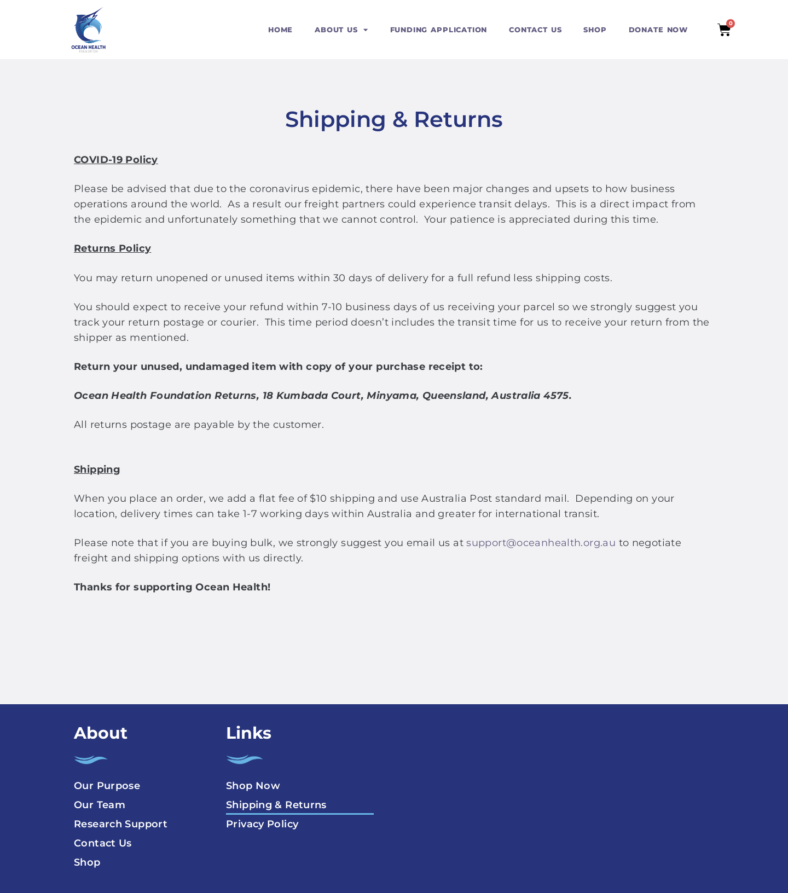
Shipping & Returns (276, 805)
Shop (87, 862)
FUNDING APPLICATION (439, 29)
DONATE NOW (658, 29)
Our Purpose (107, 786)
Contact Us (103, 843)
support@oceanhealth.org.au (541, 543)
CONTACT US (535, 29)
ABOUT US (341, 30)
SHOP (594, 29)
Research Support (120, 824)
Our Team (99, 805)
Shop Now (253, 786)
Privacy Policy (262, 824)
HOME (280, 29)
